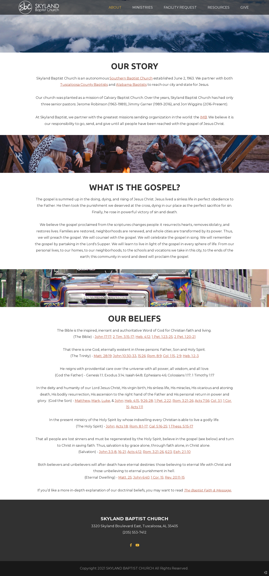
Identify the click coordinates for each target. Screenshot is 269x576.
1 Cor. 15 (157, 477)
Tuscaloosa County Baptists (84, 84)
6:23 (168, 452)
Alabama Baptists (131, 84)
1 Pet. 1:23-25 (162, 337)
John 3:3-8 (108, 452)
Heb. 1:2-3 (191, 356)
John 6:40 (141, 477)
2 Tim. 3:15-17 (123, 337)
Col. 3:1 (216, 401)
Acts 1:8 (122, 426)
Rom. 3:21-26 (183, 401)
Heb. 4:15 (132, 401)
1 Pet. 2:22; (163, 401)
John (119, 401)
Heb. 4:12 (143, 337)
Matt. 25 (125, 477)
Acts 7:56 (202, 401)
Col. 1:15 (169, 356)
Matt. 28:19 (103, 356)
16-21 (122, 452)
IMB (203, 117)
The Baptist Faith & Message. (208, 490)
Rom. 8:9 (154, 356)
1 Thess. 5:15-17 (181, 426)
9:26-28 (147, 401)
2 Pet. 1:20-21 (185, 337)
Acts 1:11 (137, 407)
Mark (95, 401)
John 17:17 (103, 337)
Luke (106, 401)
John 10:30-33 (124, 356)
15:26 (142, 356)
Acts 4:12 (134, 452)
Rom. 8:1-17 (138, 426)
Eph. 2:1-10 (182, 452)
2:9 (179, 356)
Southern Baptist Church (130, 78)
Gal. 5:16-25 (158, 426)
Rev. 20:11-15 (175, 477)
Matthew (82, 401)
